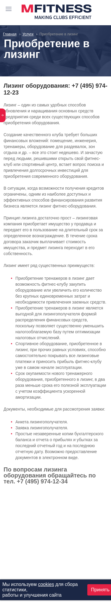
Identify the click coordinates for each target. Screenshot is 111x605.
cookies (46, 584)
